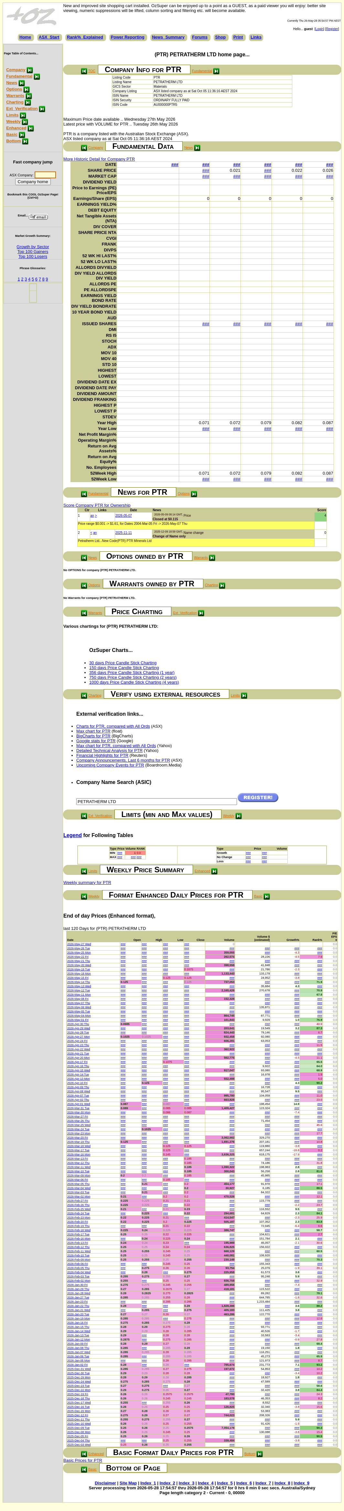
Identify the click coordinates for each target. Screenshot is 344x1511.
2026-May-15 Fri (78, 977)
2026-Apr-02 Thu (78, 1099)
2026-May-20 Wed (79, 965)
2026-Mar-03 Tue (78, 1192)
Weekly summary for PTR (87, 882)
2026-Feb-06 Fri (77, 1263)
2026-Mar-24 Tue (78, 1129)
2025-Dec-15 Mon (79, 1411)
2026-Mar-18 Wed (79, 1146)
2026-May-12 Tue (78, 990)
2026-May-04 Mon (79, 1015)
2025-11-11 (123, 533)
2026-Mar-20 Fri (77, 1137)
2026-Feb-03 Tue (78, 1276)
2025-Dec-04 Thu (78, 1440)
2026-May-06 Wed (79, 1007)
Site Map (128, 1483)
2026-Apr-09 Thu (78, 1087)
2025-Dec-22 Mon (79, 1390)
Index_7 (263, 1483)
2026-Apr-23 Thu (78, 1045)
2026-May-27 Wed (79, 944)
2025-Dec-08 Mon (79, 1432)
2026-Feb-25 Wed (79, 1209)
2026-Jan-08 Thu (78, 1348)
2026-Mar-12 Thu (78, 1162)
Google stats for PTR (95, 740)
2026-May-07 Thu (78, 1003)
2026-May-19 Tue (78, 969)
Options (14, 89)
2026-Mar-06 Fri (77, 1179)
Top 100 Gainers (32, 251)
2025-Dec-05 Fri (77, 1436)
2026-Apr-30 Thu (78, 1024)
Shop (220, 37)
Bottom (13, 140)
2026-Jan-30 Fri (77, 1284)
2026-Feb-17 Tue (78, 1234)
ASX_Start (49, 37)
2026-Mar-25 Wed (79, 1125)
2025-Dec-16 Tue (78, 1406)
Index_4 (205, 1483)
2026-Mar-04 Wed (79, 1188)
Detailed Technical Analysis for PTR (109, 750)
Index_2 (167, 1483)
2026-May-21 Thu (78, 961)
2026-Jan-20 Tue (78, 1314)
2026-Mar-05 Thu (78, 1184)
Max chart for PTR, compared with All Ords (116, 745)
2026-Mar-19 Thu (78, 1141)
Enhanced (16, 128)
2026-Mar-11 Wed (79, 1167)
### (174, 164)
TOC (91, 71)
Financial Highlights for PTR (102, 755)
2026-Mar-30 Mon (79, 1112)
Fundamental (19, 76)
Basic (11, 134)
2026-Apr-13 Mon (78, 1078)
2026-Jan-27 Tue (78, 1297)
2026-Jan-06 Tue (78, 1356)
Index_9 (301, 1483)
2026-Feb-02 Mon (79, 1280)
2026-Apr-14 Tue (78, 1074)
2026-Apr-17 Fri (77, 1062)
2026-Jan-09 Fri (77, 1343)
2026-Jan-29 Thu (78, 1289)
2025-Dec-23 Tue (78, 1385)
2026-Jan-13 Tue (78, 1335)
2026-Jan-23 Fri (77, 1301)
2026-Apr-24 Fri (77, 1040)
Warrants (15, 95)
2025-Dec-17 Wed (79, 1402)
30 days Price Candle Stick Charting (122, 662)
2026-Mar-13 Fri (77, 1158)
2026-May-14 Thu (78, 982)
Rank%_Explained (85, 37)
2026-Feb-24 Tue (78, 1213)
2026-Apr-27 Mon (78, 1036)
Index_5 (224, 1483)
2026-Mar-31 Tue (78, 1108)
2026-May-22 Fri (78, 956)
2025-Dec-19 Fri (77, 1394)
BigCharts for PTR (93, 735)
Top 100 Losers (32, 256)
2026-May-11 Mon (79, 994)
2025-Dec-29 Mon (79, 1377)
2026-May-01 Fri (78, 1019)
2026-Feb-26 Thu (78, 1205)
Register (332, 29)
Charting (14, 102)
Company (15, 69)
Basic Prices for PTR (82, 1460)
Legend (72, 835)
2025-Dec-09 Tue (78, 1427)
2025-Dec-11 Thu (78, 1419)
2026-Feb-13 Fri (77, 1242)
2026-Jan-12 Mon (78, 1339)
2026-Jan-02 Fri (77, 1364)
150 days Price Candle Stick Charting (124, 667)
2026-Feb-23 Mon (79, 1217)
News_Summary (168, 37)
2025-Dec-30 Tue (78, 1373)
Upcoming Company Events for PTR (110, 765)
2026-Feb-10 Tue (78, 1255)
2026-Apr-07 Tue (78, 1095)
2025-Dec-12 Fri (77, 1415)
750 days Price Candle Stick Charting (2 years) (133, 677)
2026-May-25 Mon (79, 952)
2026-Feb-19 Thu (78, 1226)
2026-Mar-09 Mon (79, 1175)
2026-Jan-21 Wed (78, 1310)
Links (256, 37)
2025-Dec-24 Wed (79, 1381)
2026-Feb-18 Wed (79, 1230)
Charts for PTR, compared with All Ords (113, 726)
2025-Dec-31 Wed (79, 1369)
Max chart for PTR (93, 731)
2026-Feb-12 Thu (78, 1247)
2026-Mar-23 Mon (79, 1133)
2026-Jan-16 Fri (77, 1322)
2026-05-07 (123, 515)
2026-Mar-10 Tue (78, 1171)
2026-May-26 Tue (78, 948)
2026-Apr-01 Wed (78, 1104)
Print (238, 37)
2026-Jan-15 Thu (78, 1327)
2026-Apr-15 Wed (78, 1070)
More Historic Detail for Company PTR (99, 159)
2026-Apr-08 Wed (78, 1091)
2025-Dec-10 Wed (79, 1423)
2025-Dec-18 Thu (78, 1398)
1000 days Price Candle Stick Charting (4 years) (134, 682)
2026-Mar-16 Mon (79, 1154)
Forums (200, 37)
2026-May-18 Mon (79, 973)
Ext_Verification (22, 108)
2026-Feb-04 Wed (79, 1272)
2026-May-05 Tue (78, 1011)
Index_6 (244, 1483)
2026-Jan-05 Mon (78, 1360)
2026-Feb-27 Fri (77, 1200)
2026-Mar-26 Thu (78, 1120)
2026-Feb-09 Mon (79, 1259)
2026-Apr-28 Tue (78, 1032)
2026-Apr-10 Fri (77, 1083)
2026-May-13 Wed (79, 986)
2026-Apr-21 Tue (78, 1053)
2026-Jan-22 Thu (78, 1305)
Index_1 (148, 1483)
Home (25, 37)
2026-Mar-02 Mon (79, 1196)
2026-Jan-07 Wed (78, 1352)
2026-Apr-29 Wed (78, 1028)
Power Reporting (128, 37)
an (92, 515)
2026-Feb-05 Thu (78, 1268)
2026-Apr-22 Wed (78, 1049)
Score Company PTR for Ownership (96, 505)
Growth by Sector (32, 246)
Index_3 (186, 1483)
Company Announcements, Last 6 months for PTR (123, 760)
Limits (12, 115)
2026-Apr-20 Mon (78, 1057)
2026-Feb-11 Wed (79, 1251)
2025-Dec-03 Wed (79, 1444)
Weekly (13, 121)
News (11, 82)
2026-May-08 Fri (78, 998)
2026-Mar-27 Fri (77, 1116)
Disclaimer (105, 1483)
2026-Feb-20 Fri (77, 1221)
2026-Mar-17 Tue (78, 1150)
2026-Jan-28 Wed (78, 1293)
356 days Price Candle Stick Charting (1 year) (132, 672)
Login (319, 29)
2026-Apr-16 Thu (78, 1066)
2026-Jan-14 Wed (78, 1331)
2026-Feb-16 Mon (79, 1238)
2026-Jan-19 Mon (78, 1318)
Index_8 (282, 1483)
